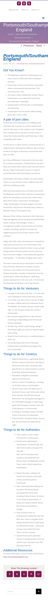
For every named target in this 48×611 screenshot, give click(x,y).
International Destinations (37, 64)
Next (39, 45)
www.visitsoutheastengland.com (15, 557)
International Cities (22, 64)
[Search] (38, 591)
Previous (28, 45)
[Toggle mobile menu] (43, 18)
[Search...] (21, 591)
